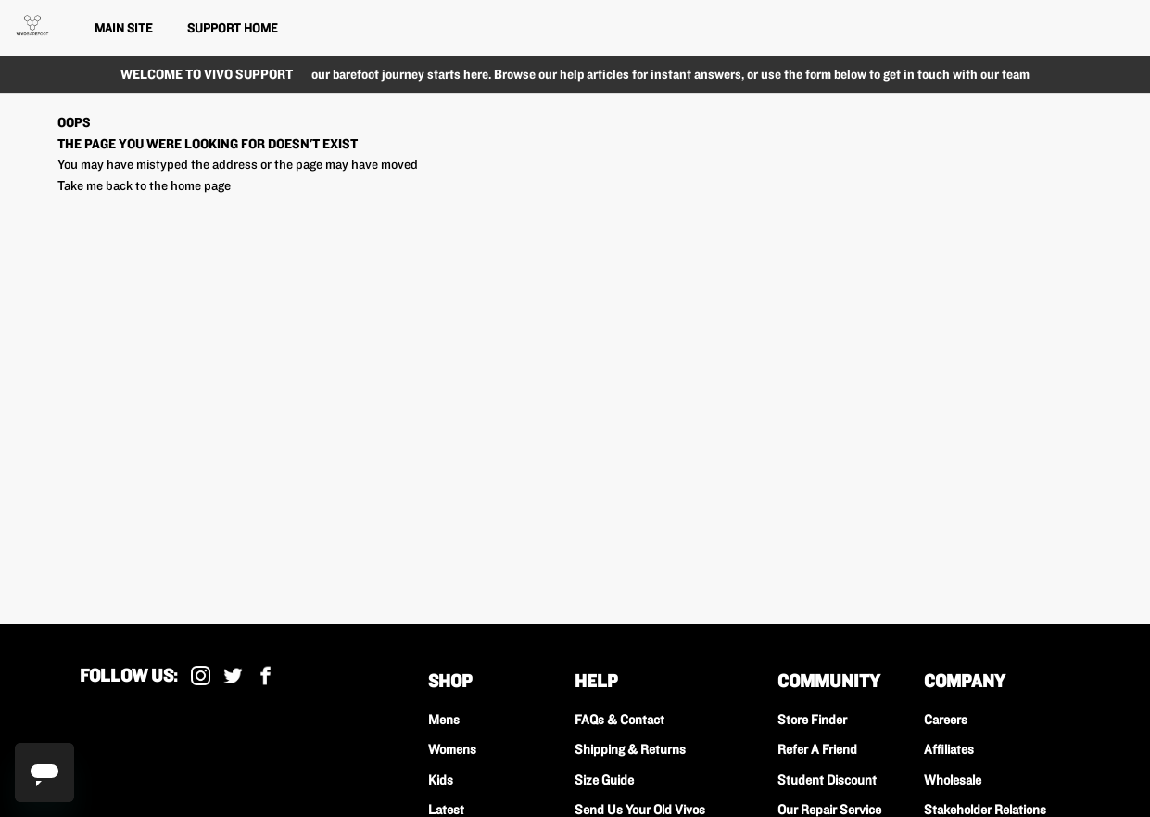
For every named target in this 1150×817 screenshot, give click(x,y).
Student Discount (827, 780)
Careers (945, 719)
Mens (444, 719)
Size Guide (604, 780)
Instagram (200, 675)
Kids (440, 780)
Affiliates (949, 749)
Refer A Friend (817, 749)
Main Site (123, 27)
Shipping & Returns (630, 749)
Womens (452, 749)
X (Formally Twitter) (233, 675)
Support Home (232, 27)
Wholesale (952, 780)
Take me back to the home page (144, 185)
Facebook (265, 675)
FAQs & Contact (619, 719)
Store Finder (812, 719)
